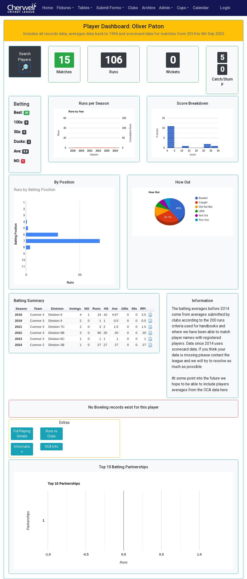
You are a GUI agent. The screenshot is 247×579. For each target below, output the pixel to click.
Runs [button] (97, 308)
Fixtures (64, 8)
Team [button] (38, 308)
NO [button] (86, 308)
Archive (148, 8)
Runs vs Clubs (51, 433)
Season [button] (21, 308)
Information (22, 449)
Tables (83, 8)
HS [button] (106, 308)
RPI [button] (142, 308)
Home (47, 8)
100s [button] (124, 308)
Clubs (133, 8)
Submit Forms (108, 8)
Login (225, 8)
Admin (164, 8)
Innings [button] (75, 308)
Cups (181, 8)
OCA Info (51, 446)
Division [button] (57, 308)
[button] (150, 309)
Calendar (201, 8)
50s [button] (134, 308)
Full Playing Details (22, 433)
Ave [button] (115, 308)
